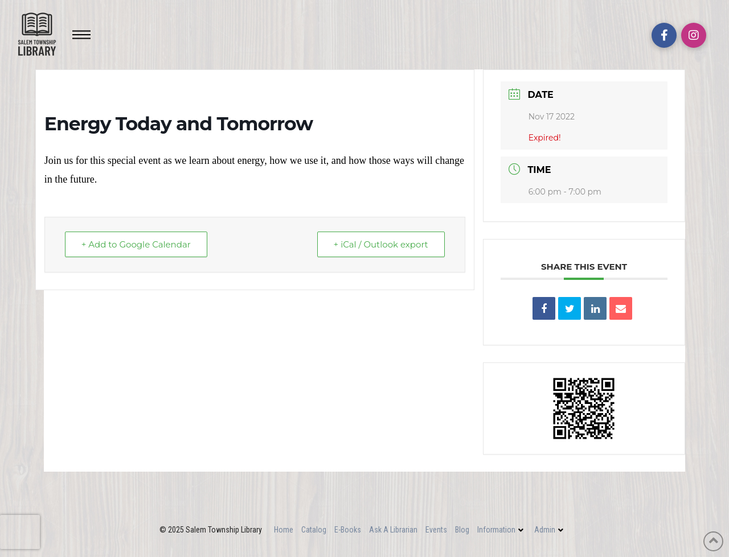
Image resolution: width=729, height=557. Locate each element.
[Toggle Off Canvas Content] (81, 34)
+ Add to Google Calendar (136, 244)
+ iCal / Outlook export (381, 244)
